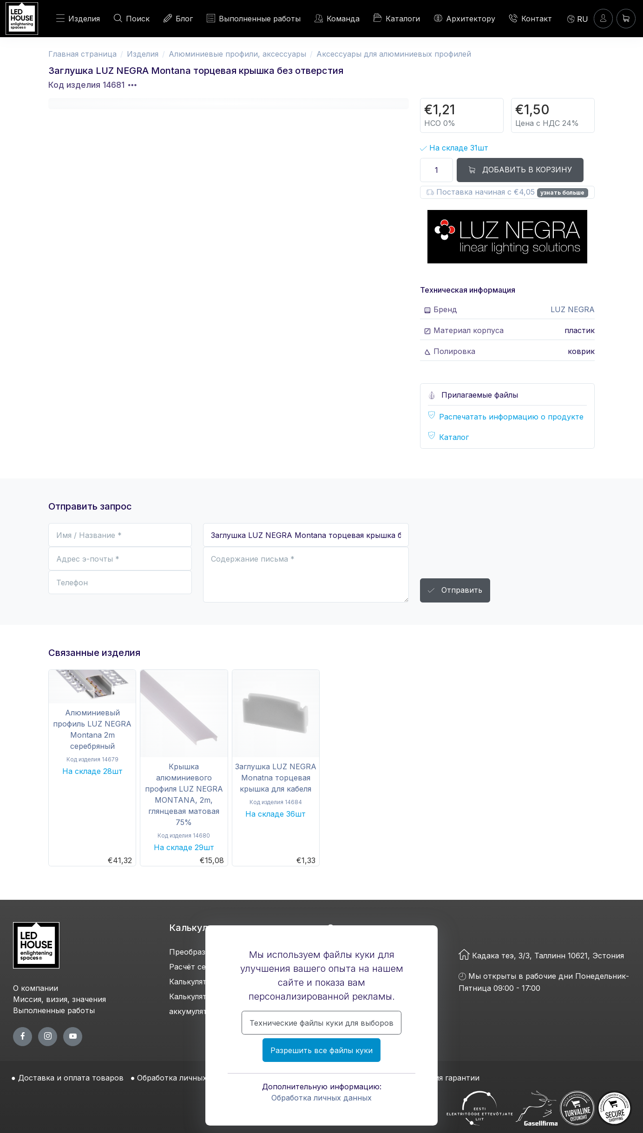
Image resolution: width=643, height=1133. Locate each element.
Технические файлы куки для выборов (321, 1023)
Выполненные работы (254, 18)
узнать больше (562, 192)
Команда (337, 18)
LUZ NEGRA (573, 309)
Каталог (454, 437)
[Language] (577, 19)
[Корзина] (626, 18)
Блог (178, 18)
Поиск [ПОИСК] (132, 18)
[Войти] (603, 18)
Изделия (78, 18)
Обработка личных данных (321, 1097)
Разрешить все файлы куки (321, 1050)
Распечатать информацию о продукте (511, 416)
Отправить (455, 590)
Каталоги (397, 18)
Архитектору (464, 18)
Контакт (530, 18)
